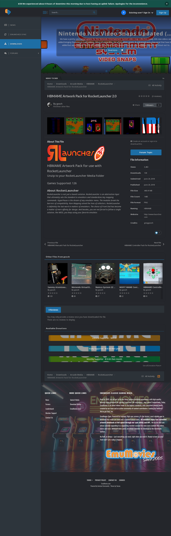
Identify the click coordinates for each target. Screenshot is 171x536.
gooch (59, 103)
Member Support (51, 413)
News (47, 399)
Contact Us (49, 417)
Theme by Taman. (116, 486)
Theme (90, 480)
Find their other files (61, 106)
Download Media (75, 404)
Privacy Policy (100, 480)
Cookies (122, 480)
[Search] (73, 12)
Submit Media (74, 399)
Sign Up (162, 12)
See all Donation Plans (152, 365)
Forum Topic (146, 152)
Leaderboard (50, 408)
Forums (48, 404)
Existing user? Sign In (141, 12)
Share (136, 105)
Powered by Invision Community (100, 486)
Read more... (105, 50)
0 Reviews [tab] (53, 310)
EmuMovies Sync (75, 408)
